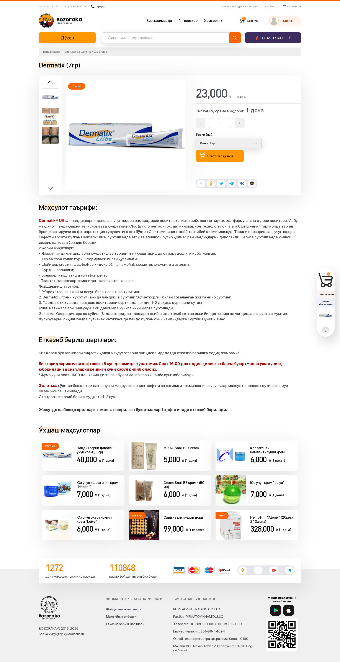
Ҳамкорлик (213, 21)
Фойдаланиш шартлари (123, 609)
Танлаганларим (326, 294)
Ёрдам (98, 6)
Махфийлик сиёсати (121, 617)
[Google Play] (275, 610)
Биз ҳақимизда (159, 21)
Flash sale (273, 38)
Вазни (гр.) (204, 134)
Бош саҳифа (51, 51)
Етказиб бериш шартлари (125, 624)
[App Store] (288, 610)
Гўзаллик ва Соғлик (77, 51)
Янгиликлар (188, 21)
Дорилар (100, 51)
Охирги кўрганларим (325, 302)
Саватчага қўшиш (216, 155)
